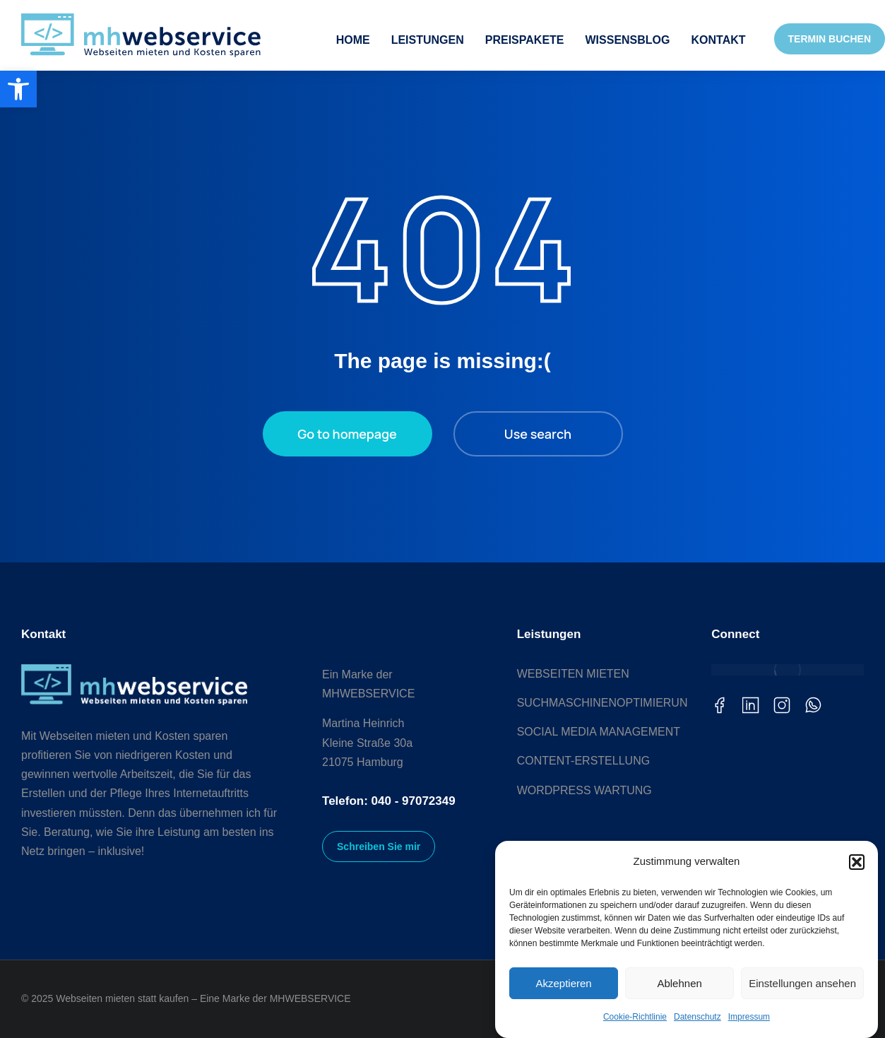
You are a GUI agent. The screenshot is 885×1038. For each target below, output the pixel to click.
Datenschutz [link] (697, 1017)
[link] (18, 89)
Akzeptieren (563, 983)
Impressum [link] (749, 1017)
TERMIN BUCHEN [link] (829, 39)
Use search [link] (537, 433)
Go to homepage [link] (346, 433)
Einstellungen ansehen (802, 983)
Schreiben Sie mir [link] (378, 846)
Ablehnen (679, 983)
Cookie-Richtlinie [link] (635, 1017)
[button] (857, 862)
